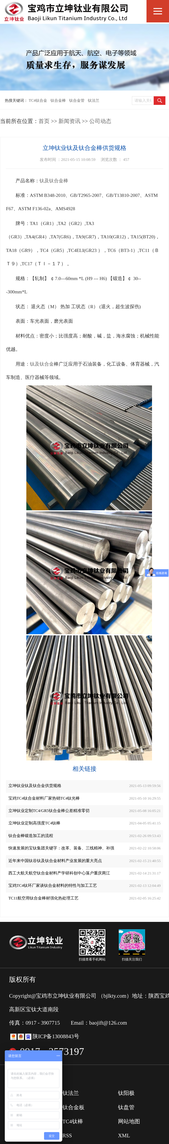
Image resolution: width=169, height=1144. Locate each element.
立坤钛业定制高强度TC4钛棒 (34, 823)
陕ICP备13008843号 (56, 1036)
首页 (44, 121)
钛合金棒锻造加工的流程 (30, 835)
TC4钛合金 (38, 100)
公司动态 (100, 121)
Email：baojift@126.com (99, 1023)
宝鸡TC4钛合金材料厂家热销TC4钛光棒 (44, 798)
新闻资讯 (69, 121)
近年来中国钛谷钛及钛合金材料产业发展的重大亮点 (55, 860)
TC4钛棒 (72, 1121)
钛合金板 (73, 1107)
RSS (67, 1136)
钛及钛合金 (42, 364)
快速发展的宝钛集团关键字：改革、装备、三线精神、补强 (61, 848)
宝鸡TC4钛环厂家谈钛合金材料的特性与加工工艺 (52, 885)
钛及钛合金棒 (53, 180)
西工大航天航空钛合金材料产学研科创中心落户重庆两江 (59, 873)
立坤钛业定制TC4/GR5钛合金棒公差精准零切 (49, 810)
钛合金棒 (58, 100)
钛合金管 (76, 100)
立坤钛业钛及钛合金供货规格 (34, 785)
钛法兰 (93, 100)
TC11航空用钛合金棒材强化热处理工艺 (43, 898)
